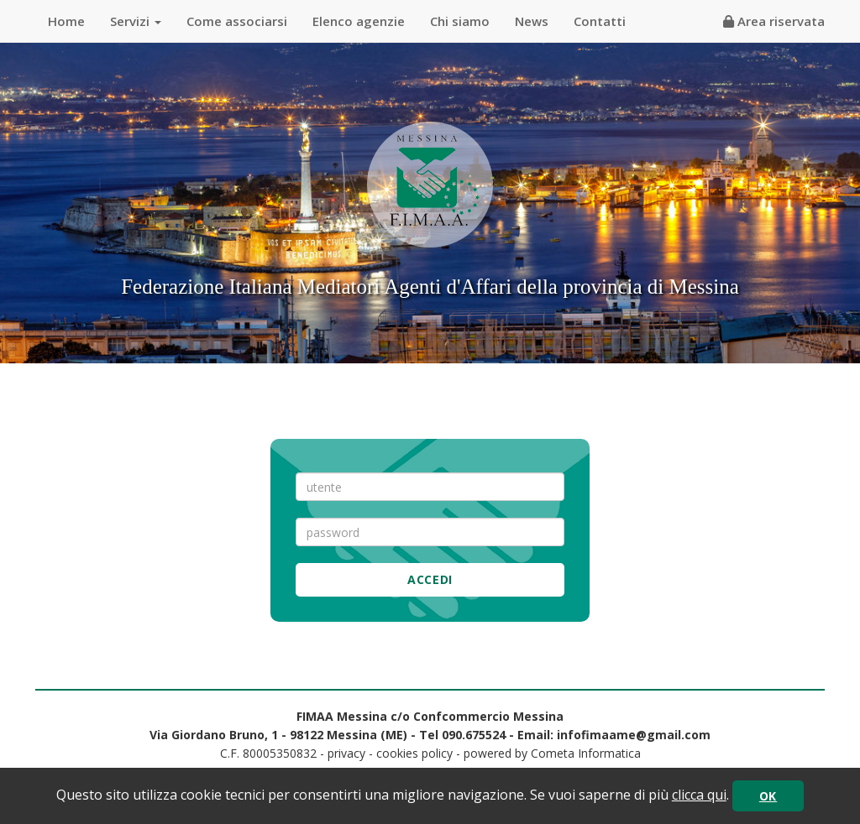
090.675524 (474, 735)
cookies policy (414, 753)
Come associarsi (236, 21)
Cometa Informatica (586, 753)
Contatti (600, 21)
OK (768, 796)
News (531, 21)
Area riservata (774, 21)
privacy (346, 753)
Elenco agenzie (358, 21)
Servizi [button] (135, 21)
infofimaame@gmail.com (634, 735)
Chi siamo (460, 21)
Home (66, 21)
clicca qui (699, 794)
